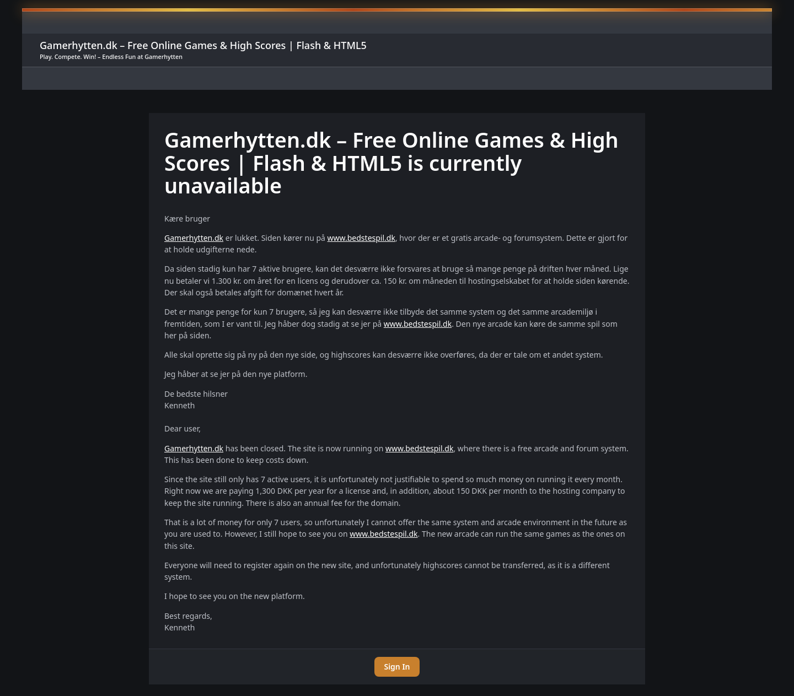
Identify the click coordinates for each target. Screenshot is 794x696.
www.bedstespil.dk (361, 238)
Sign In (397, 666)
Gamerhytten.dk (193, 238)
